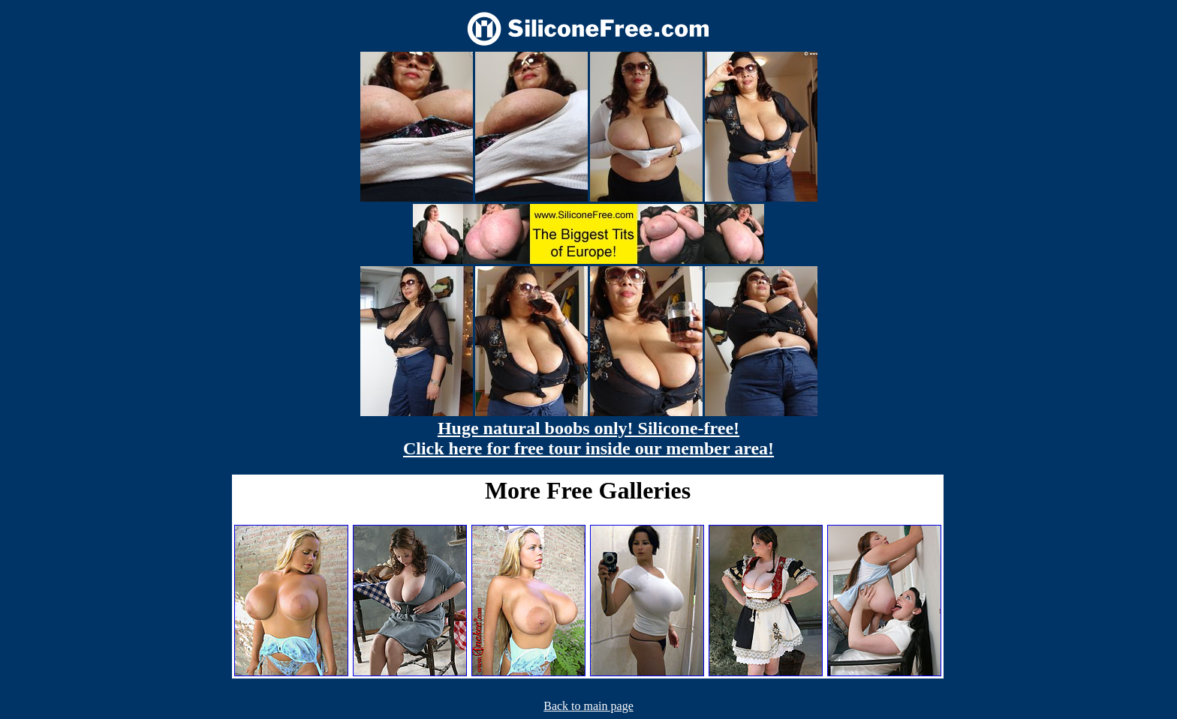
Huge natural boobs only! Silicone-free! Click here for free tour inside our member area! (588, 438)
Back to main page (588, 706)
